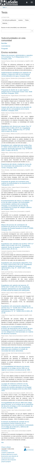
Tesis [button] (5, 7)
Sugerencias (10, 452)
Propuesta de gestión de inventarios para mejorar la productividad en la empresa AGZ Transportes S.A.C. (16, 183)
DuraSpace (4, 450)
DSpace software (6, 447)
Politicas (4, 454)
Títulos (27, 20)
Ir (32, 31)
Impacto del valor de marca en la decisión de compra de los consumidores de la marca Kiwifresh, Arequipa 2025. (16, 108)
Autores (20, 20)
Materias (4, 23)
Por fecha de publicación (9, 20)
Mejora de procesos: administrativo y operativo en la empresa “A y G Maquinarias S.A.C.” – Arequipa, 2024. (17, 57)
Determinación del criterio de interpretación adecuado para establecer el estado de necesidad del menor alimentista (15, 349)
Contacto (3, 452)
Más (2, 442)
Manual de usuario (12, 454)
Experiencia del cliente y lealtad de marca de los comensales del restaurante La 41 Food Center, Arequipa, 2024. (16, 165)
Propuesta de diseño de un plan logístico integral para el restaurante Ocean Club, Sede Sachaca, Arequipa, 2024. (16, 91)
